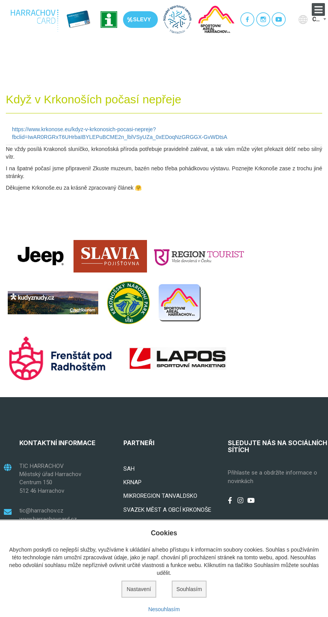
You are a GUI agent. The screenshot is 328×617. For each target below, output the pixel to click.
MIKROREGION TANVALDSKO (160, 495)
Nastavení (138, 589)
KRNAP (132, 482)
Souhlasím (189, 589)
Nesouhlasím (164, 609)
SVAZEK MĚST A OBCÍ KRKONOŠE (167, 509)
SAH (129, 468)
